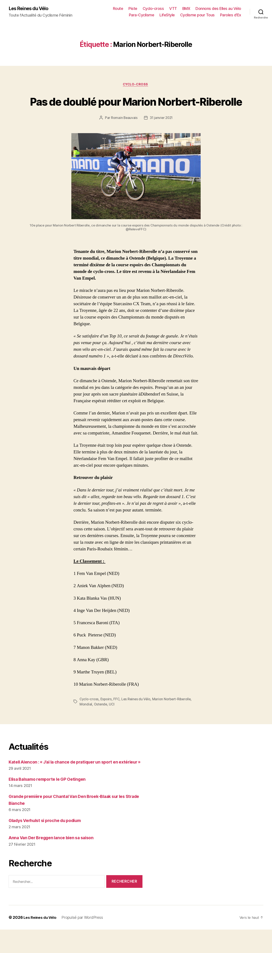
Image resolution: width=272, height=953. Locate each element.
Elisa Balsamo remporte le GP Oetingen (51, 802)
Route (118, 8)
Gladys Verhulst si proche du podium (49, 844)
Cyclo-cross (153, 8)
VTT (173, 8)
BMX (186, 8)
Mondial (86, 721)
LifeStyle (167, 15)
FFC (117, 716)
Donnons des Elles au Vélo (218, 8)
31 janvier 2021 (161, 134)
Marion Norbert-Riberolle (174, 716)
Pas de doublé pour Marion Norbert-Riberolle (136, 109)
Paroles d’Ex (230, 15)
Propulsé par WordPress (84, 941)
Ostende (101, 721)
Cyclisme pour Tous (197, 15)
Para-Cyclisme (141, 15)
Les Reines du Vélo (31, 8)
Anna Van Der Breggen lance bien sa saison (55, 861)
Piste (132, 8)
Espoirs (106, 716)
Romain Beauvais (123, 134)
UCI (112, 721)
